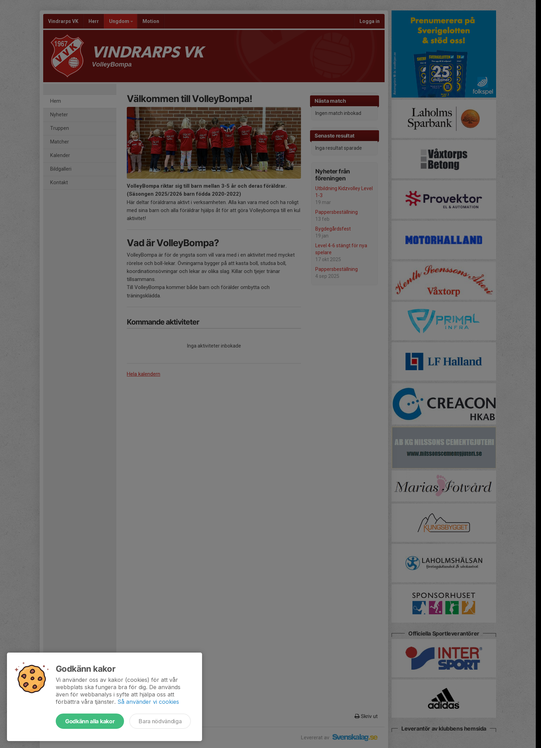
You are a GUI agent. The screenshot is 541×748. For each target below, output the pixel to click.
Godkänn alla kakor (90, 721)
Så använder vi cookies (148, 701)
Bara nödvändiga (160, 721)
